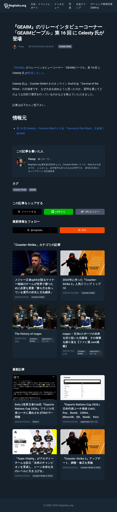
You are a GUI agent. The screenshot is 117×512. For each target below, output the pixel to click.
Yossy (32, 159)
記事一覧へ (44, 159)
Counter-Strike (65, 46)
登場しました (36, 72)
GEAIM (19, 67)
